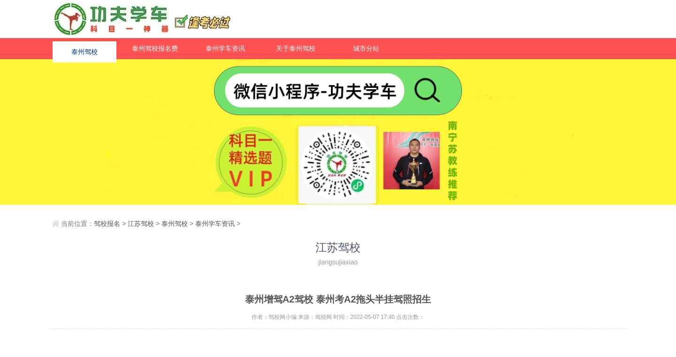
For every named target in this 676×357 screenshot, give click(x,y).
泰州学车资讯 (225, 48)
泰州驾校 (84, 48)
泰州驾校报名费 (155, 48)
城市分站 (366, 48)
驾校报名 (107, 223)
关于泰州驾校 (295, 48)
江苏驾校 (141, 223)
